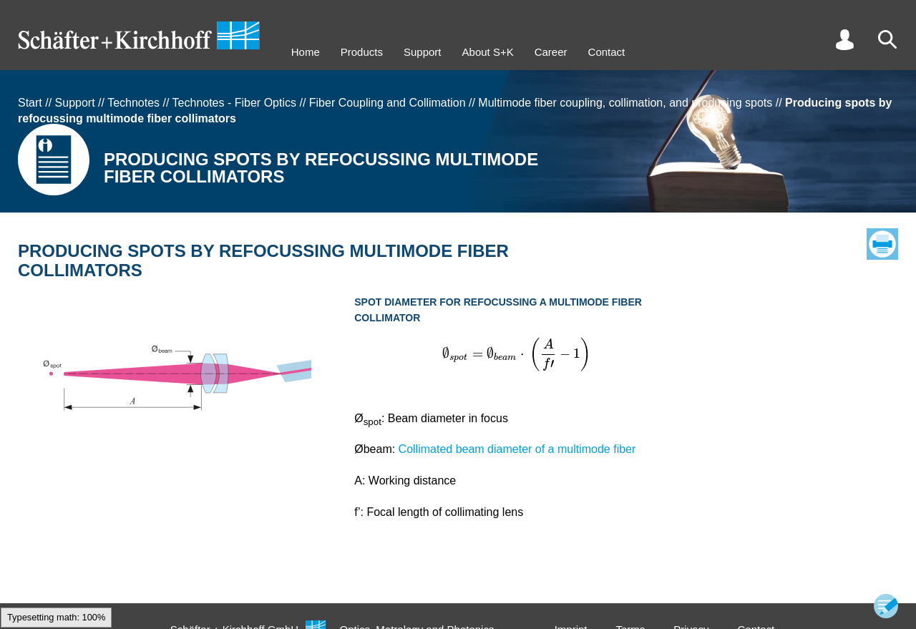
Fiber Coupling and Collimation (387, 103)
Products (362, 52)
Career (551, 52)
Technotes (133, 103)
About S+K (488, 52)
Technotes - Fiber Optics (234, 103)
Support (423, 52)
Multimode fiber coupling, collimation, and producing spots (625, 103)
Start (30, 103)
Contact (606, 52)
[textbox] (516, 354)
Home (305, 52)
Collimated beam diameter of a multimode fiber (517, 449)
